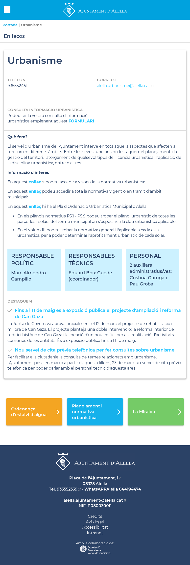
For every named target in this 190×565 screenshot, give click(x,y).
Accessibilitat (95, 527)
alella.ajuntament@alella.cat (93, 500)
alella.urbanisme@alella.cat (123, 85)
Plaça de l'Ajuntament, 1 (93, 478)
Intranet (95, 533)
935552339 (67, 489)
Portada (10, 25)
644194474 (130, 489)
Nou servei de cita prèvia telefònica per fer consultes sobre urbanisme (94, 350)
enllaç (35, 191)
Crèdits (95, 516)
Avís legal (95, 521)
